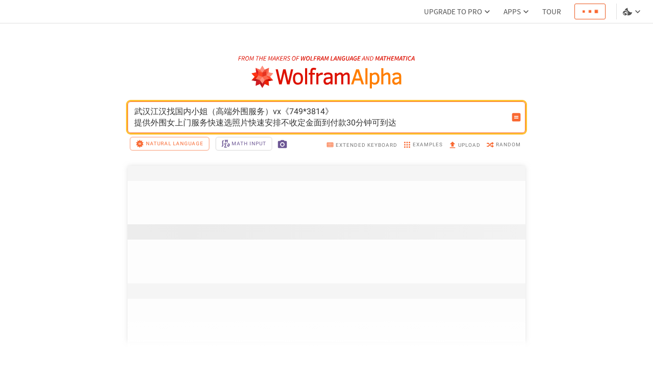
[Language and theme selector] (632, 11)
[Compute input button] (516, 117)
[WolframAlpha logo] (327, 77)
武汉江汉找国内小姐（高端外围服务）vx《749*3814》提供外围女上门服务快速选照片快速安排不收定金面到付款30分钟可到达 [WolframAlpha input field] (320, 117)
